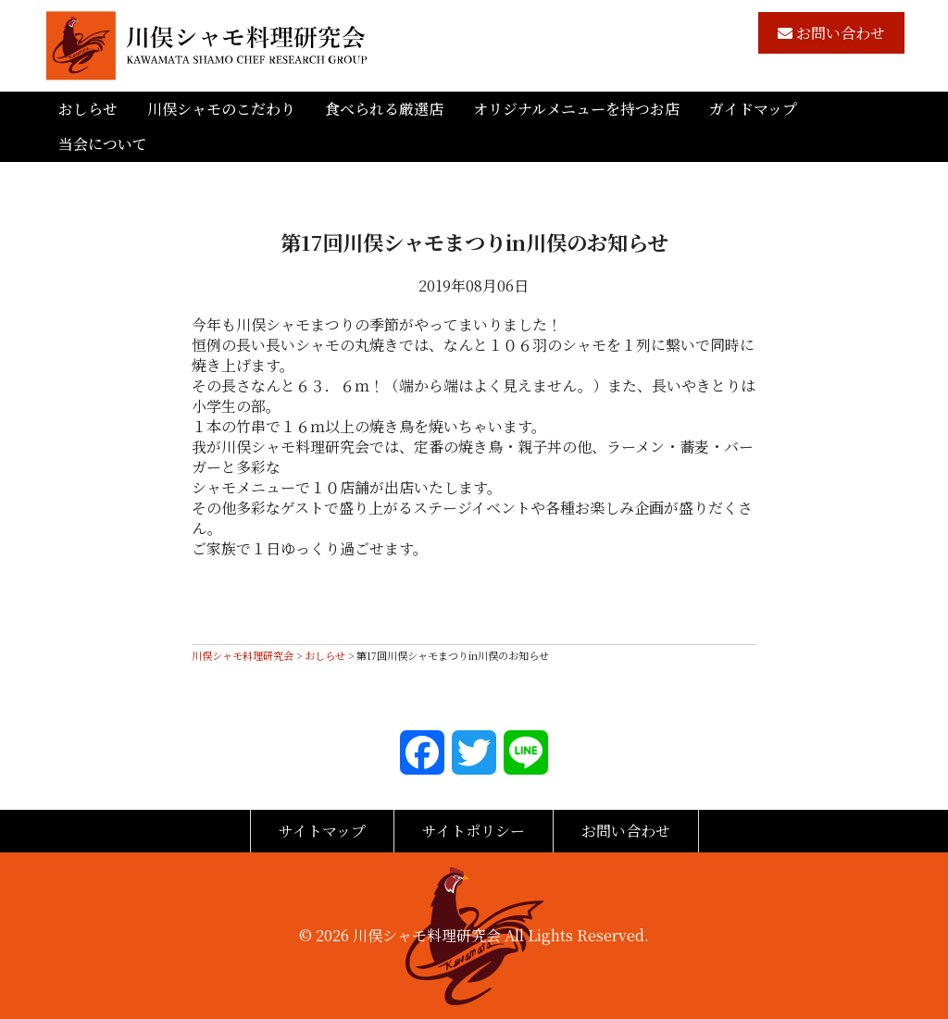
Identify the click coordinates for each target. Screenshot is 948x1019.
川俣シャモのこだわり (221, 108)
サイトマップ (322, 830)
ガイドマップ (753, 108)
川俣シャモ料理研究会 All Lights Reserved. (501, 935)
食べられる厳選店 (384, 108)
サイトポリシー (473, 830)
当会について (102, 144)
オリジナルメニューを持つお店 (576, 108)
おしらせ (88, 108)
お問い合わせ (831, 32)
